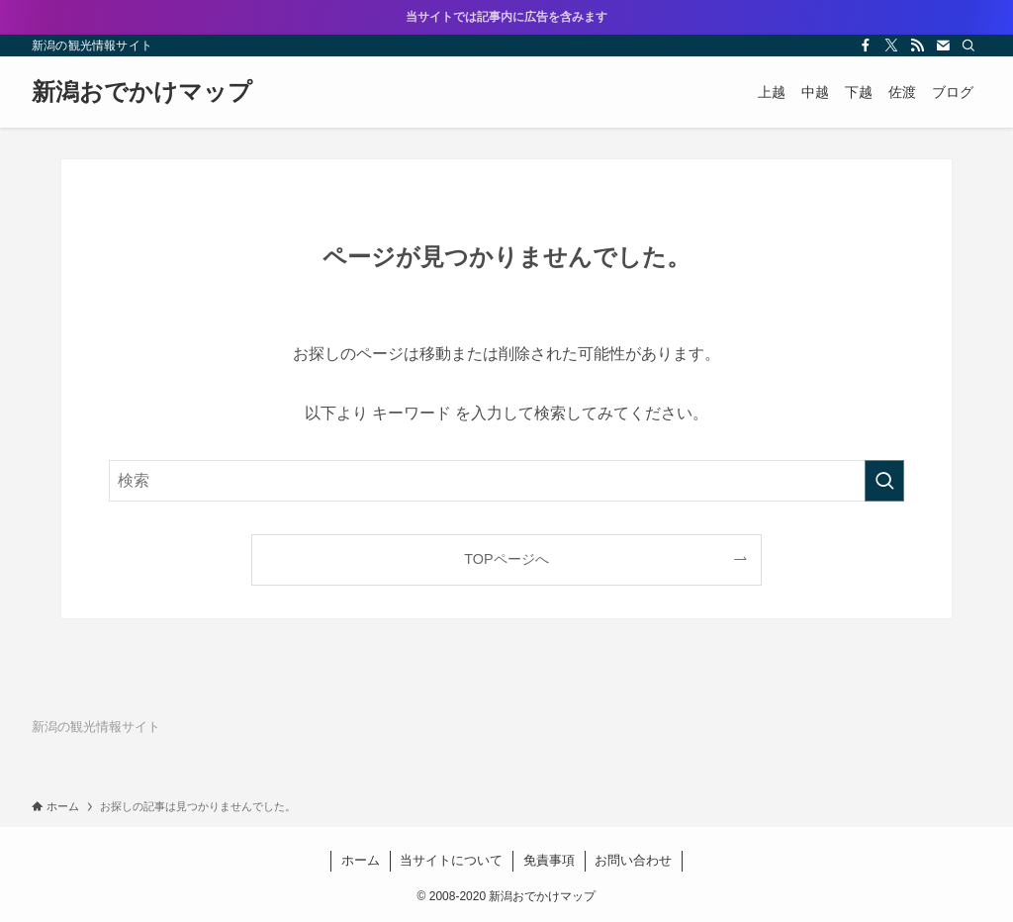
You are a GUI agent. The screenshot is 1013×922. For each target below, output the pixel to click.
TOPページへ (506, 559)
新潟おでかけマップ (142, 92)
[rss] (917, 45)
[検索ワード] (506, 481)
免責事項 (549, 860)
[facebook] (865, 45)
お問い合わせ (633, 860)
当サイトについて (451, 860)
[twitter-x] (891, 45)
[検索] (968, 45)
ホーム (360, 860)
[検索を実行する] (884, 481)
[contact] (943, 45)
